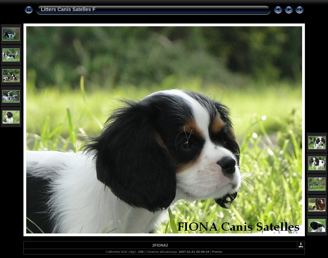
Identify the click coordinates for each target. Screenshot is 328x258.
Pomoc (217, 252)
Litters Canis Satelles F (68, 9)
